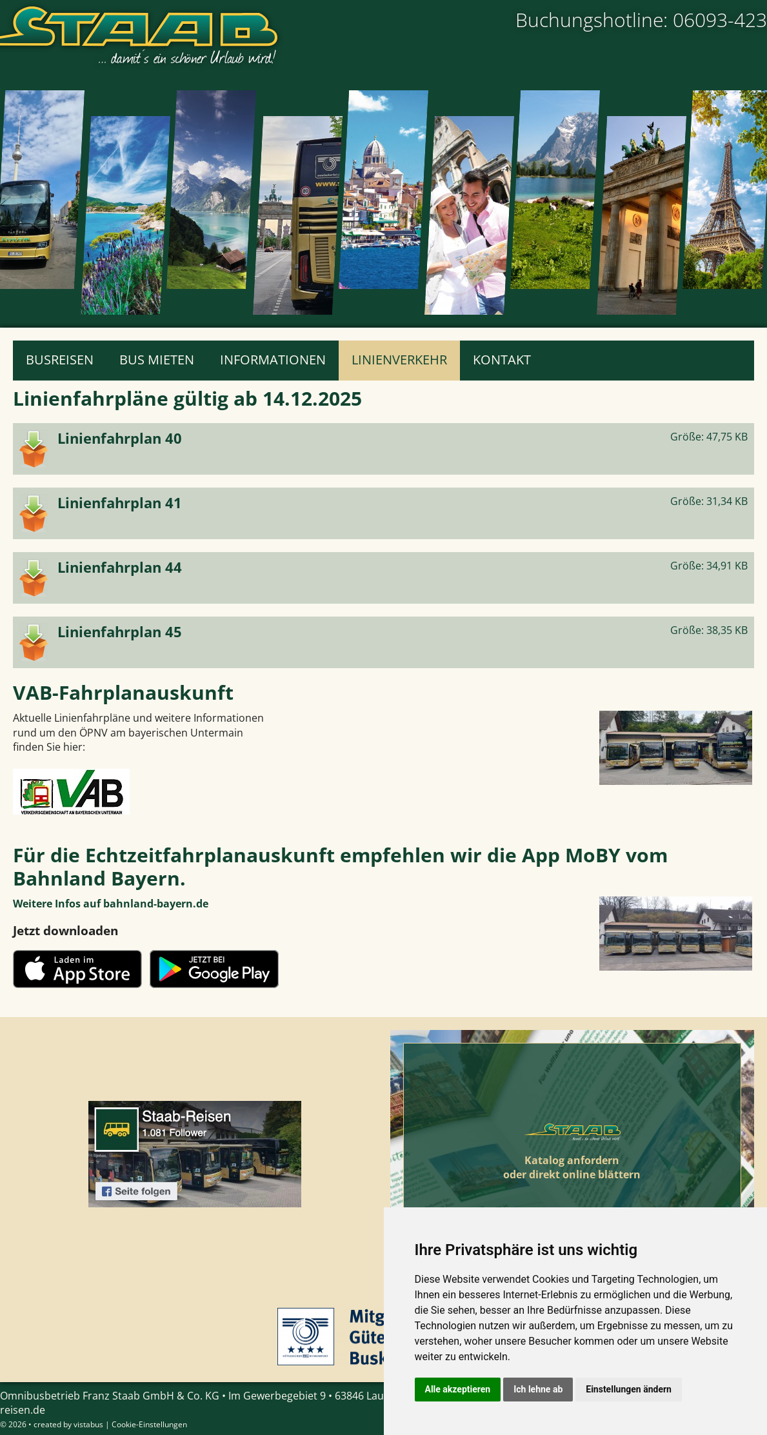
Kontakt (502, 359)
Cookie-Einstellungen (149, 1424)
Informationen (273, 359)
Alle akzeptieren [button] (458, 1389)
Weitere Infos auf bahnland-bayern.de (110, 903)
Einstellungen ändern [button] (629, 1389)
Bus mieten (156, 359)
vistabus (88, 1424)
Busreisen (60, 359)
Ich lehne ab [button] (538, 1389)
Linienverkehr (399, 359)
